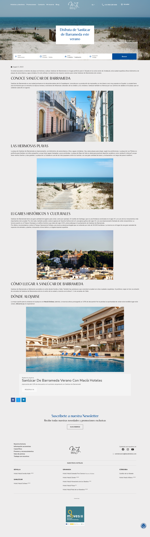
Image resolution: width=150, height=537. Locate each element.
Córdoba (123, 469)
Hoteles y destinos (18, 5)
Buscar (124, 56)
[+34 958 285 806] (103, 5)
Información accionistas (22, 446)
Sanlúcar (18, 479)
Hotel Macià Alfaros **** (127, 478)
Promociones (31, 5)
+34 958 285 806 (110, 5)
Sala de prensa (19, 454)
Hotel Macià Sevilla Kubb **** (23, 473)
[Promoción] (96, 57)
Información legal (76, 498)
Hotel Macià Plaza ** (70, 486)
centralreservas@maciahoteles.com (125, 454)
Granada (67, 469)
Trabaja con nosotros (21, 456)
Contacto (41, 5)
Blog (57, 5)
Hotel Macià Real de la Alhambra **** (75, 490)
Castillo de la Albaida (126, 473)
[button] (13, 400)
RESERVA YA (29, 390)
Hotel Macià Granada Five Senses (78, 473)
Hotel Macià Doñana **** (22, 483)
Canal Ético (18, 449)
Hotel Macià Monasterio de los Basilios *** (77, 482)
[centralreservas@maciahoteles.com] (113, 454)
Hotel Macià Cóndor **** (71, 478)
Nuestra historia (20, 444)
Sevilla (17, 469)
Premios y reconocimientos (24, 451)
